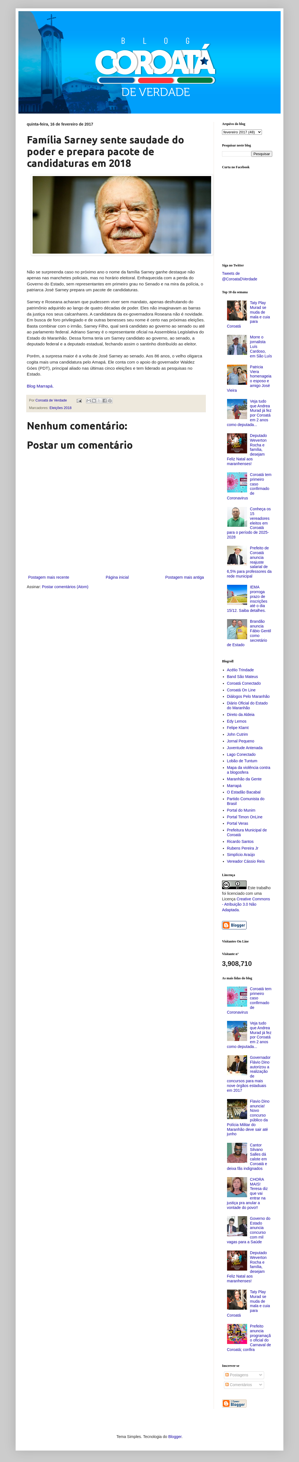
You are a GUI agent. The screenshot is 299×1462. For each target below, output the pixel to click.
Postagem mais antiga (184, 577)
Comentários (238, 1384)
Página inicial (117, 577)
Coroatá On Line (241, 690)
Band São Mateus (242, 676)
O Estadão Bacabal (244, 792)
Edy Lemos (237, 721)
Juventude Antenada (245, 748)
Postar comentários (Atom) (65, 587)
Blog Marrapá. (40, 386)
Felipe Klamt (238, 727)
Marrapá (234, 785)
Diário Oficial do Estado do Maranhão (247, 705)
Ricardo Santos (240, 841)
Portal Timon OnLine (245, 817)
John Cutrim (237, 734)
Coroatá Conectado (244, 683)
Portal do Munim (241, 810)
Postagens (236, 1375)
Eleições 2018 (61, 408)
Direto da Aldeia (241, 714)
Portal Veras (237, 823)
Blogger (174, 1436)
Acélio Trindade (240, 670)
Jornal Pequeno (240, 741)
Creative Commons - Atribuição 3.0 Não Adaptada (246, 904)
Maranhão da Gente (244, 779)
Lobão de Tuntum (242, 761)
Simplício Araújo (241, 854)
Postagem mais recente (48, 577)
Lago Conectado (241, 754)
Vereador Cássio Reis (246, 861)
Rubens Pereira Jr (243, 848)
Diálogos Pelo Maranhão (248, 696)
